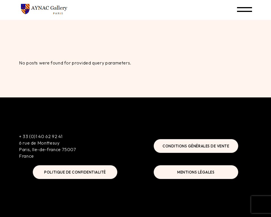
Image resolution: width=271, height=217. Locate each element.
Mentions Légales (195, 172)
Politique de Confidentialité (75, 172)
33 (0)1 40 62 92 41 (42, 136)
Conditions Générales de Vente (196, 146)
